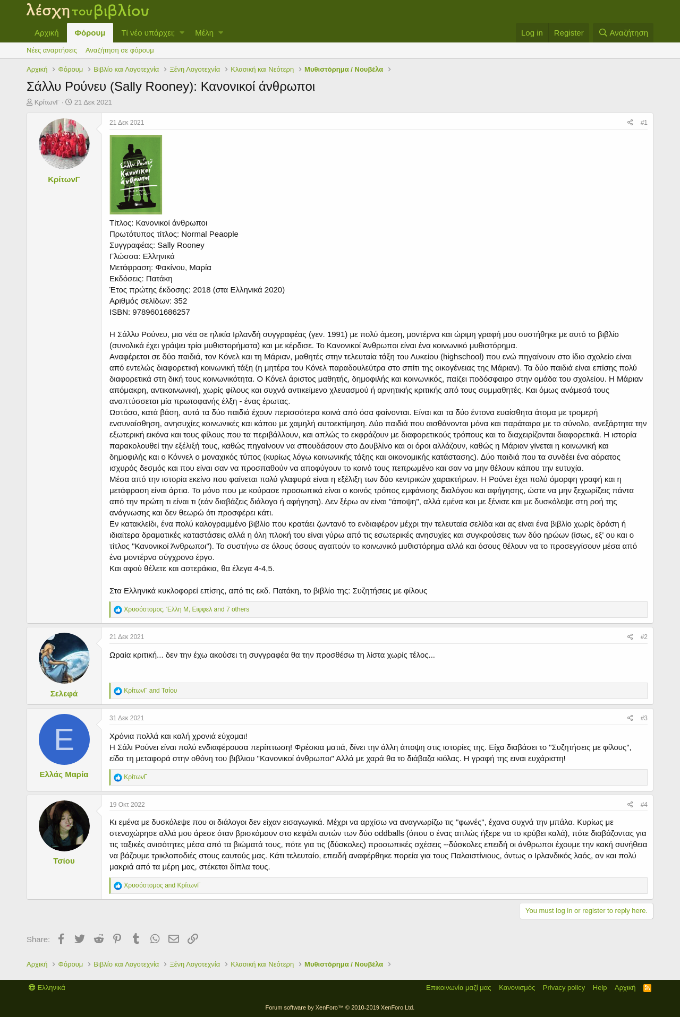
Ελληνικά (47, 988)
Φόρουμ (90, 32)
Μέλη (204, 32)
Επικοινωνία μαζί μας (458, 988)
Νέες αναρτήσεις (52, 50)
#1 (644, 122)
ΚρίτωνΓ (47, 102)
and (150, 690)
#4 (644, 804)
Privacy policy (564, 988)
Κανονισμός (517, 988)
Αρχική (47, 32)
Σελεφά (64, 693)
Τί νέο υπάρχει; (148, 32)
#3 (644, 718)
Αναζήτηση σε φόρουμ (120, 50)
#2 (644, 637)
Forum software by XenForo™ (340, 1007)
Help (600, 988)
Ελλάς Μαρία (63, 774)
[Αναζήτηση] (623, 32)
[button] (182, 32)
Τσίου (63, 860)
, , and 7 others (186, 609)
